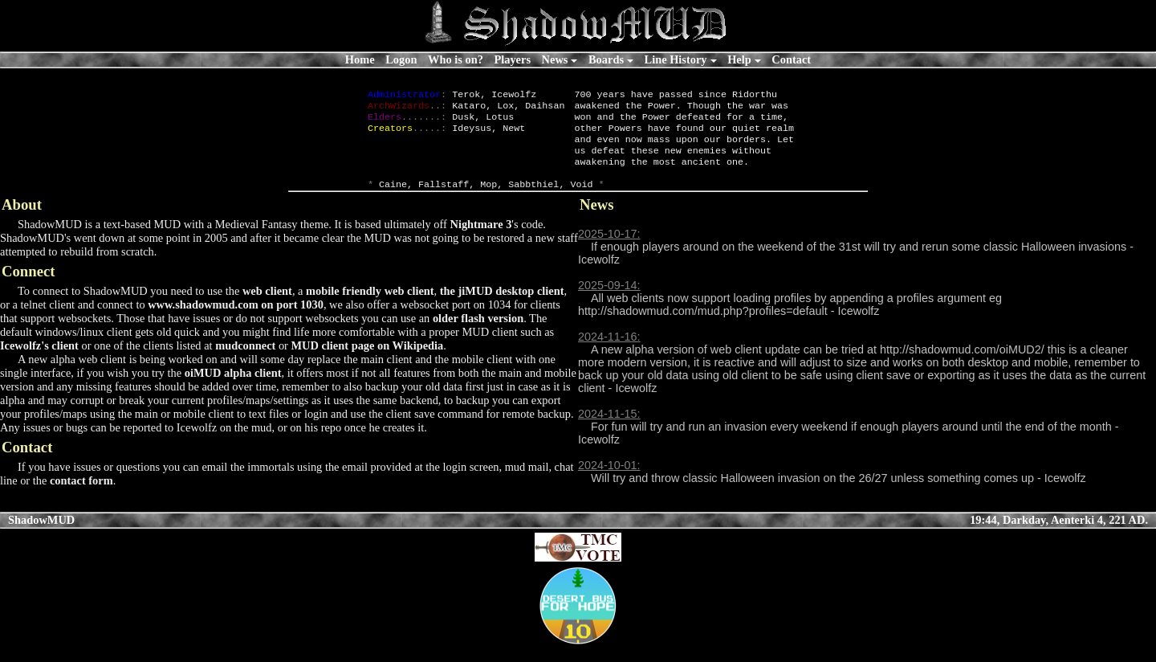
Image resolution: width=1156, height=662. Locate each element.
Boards (606, 59)
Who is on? (455, 59)
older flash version (478, 334)
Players (512, 59)
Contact (791, 59)
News (555, 59)
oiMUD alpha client (233, 388)
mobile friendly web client (370, 306)
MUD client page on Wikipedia (367, 361)
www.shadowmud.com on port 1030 (236, 320)
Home (360, 59)
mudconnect (245, 361)
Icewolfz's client (39, 361)
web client (267, 306)
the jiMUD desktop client (502, 306)
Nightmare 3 (480, 240)
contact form (81, 496)
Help (739, 59)
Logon (401, 59)
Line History (676, 59)
